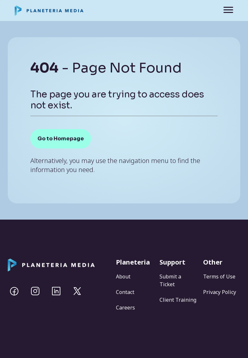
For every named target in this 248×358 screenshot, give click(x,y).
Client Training (178, 299)
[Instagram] (35, 291)
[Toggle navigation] (223, 10)
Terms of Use (219, 276)
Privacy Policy (219, 292)
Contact (125, 292)
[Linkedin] (56, 291)
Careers (125, 307)
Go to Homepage (60, 138)
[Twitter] (77, 291)
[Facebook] (14, 291)
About (123, 276)
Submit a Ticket (170, 280)
